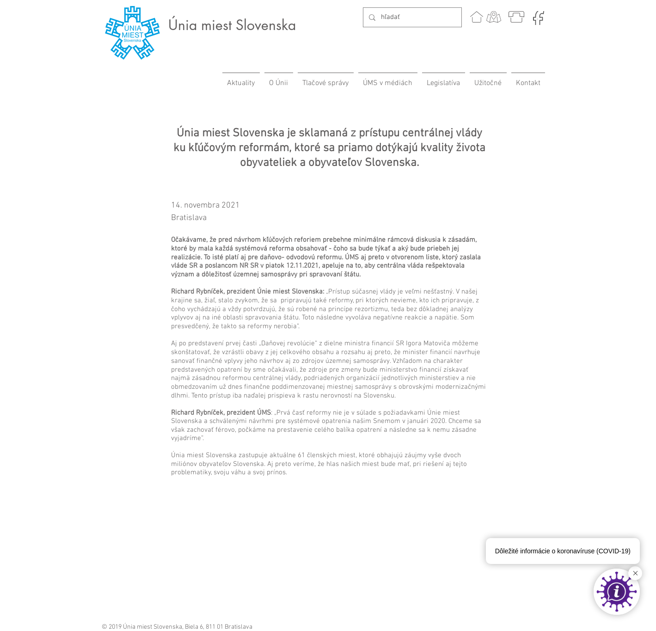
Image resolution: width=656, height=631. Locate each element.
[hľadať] (411, 17)
